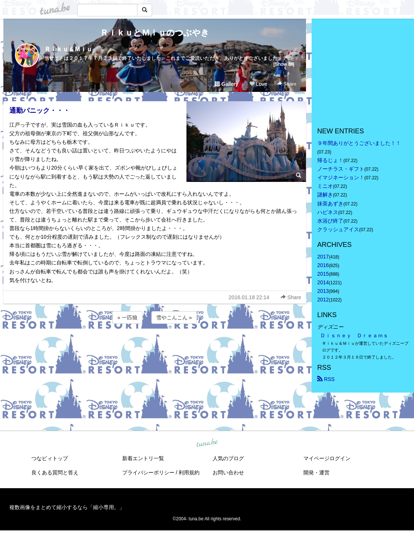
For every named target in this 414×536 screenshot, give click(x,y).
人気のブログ (228, 458)
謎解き (325, 195)
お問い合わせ (228, 472)
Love (258, 84)
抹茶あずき (330, 204)
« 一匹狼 (127, 317)
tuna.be (206, 443)
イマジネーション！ (340, 177)
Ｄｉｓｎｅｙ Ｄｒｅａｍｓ (354, 335)
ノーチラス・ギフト (340, 169)
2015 (323, 274)
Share (286, 84)
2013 (323, 291)
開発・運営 (316, 472)
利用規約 (189, 472)
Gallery (226, 84)
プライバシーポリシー (148, 472)
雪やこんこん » (174, 317)
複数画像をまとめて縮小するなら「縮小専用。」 (66, 507)
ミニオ (325, 186)
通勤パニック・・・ (39, 110)
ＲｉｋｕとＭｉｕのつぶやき (154, 32)
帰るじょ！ (330, 160)
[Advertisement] (154, 345)
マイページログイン (326, 458)
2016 (323, 265)
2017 (323, 257)
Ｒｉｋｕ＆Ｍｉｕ (68, 49)
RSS (326, 379)
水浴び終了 (330, 221)
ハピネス (327, 212)
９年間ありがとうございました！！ (359, 143)
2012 (323, 300)
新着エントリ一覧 (143, 458)
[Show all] (284, 64)
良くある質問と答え (54, 472)
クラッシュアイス (338, 229)
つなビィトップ (49, 458)
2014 (323, 282)
